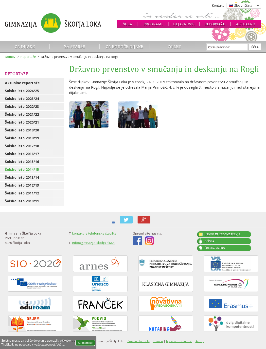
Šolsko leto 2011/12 (22, 193)
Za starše (74, 46)
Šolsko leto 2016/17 (22, 153)
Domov (10, 56)
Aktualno (245, 24)
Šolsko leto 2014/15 (22, 169)
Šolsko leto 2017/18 (22, 145)
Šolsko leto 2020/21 (22, 122)
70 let (174, 46)
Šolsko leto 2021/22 (22, 114)
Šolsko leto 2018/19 (22, 138)
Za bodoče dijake (124, 46)
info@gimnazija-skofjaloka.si (93, 242)
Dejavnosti (184, 24)
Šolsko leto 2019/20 (22, 130)
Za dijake (25, 46)
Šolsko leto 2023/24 (22, 98)
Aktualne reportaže (22, 82)
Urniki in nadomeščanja (222, 234)
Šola (127, 24)
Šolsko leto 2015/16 (22, 161)
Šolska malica (215, 248)
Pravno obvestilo (138, 341)
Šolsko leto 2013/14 (22, 177)
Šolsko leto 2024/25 (22, 90)
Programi (152, 24)
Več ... (60, 344)
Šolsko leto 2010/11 (22, 201)
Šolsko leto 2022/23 (22, 106)
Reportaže (214, 24)
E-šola (209, 241)
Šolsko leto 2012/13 (22, 185)
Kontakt (218, 5)
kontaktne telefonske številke (94, 233)
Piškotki (158, 341)
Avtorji (199, 341)
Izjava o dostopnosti (179, 341)
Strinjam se (85, 343)
